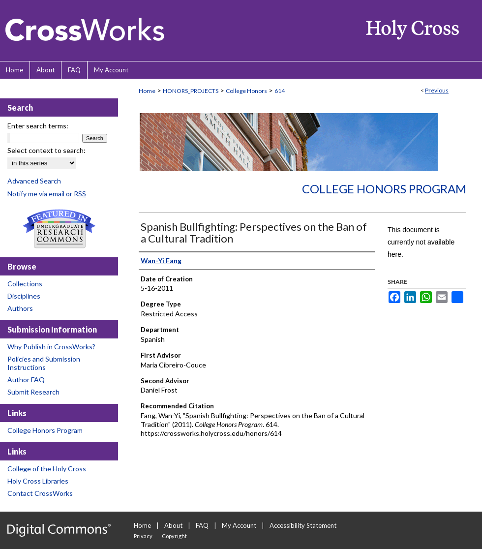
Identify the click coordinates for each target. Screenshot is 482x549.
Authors (20, 308)
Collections (24, 283)
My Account (239, 525)
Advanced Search (34, 181)
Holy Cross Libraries (37, 481)
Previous (437, 90)
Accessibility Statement (303, 525)
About (173, 525)
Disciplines (23, 296)
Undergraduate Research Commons (59, 228)
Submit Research (33, 392)
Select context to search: (46, 150)
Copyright (174, 536)
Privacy (143, 536)
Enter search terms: (37, 126)
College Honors (246, 90)
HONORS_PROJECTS (190, 90)
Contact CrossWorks (40, 493)
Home (147, 90)
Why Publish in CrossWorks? (51, 346)
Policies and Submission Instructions (43, 363)
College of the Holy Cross (46, 468)
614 (279, 90)
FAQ (202, 525)
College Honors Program (384, 189)
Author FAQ (26, 379)
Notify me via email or (46, 193)
